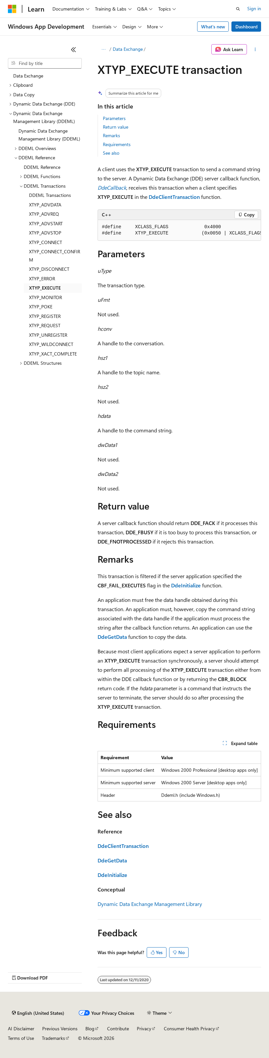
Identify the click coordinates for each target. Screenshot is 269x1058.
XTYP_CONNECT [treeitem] (45, 242)
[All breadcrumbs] (103, 49)
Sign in (254, 8)
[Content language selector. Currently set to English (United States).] (38, 1013)
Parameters (114, 118)
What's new (213, 26)
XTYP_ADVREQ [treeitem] (44, 214)
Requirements (117, 144)
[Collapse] (73, 49)
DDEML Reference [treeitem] (42, 167)
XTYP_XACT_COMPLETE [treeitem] (53, 354)
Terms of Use (21, 1038)
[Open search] (238, 9)
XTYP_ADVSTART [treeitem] (46, 223)
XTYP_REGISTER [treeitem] (45, 316)
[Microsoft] (12, 9)
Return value (115, 127)
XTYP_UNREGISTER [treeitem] (48, 335)
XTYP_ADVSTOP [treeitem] (45, 233)
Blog (89, 1028)
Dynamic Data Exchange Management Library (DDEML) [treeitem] (49, 135)
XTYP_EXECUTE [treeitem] (45, 288)
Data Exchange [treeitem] (28, 76)
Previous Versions (59, 1028)
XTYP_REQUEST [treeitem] (44, 325)
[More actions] (255, 49)
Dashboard (246, 26)
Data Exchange (128, 49)
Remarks (111, 135)
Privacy (144, 1028)
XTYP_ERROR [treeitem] (42, 278)
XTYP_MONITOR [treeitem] (45, 297)
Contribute (118, 1028)
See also (111, 153)
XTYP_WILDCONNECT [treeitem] (51, 344)
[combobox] (45, 63)
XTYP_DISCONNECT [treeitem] (49, 269)
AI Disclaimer (21, 1028)
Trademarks (53, 1038)
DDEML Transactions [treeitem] (50, 195)
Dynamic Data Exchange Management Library (150, 903)
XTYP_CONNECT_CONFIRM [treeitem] (54, 255)
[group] (179, 230)
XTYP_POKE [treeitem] (40, 306)
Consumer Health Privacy (189, 1028)
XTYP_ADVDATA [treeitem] (45, 205)
